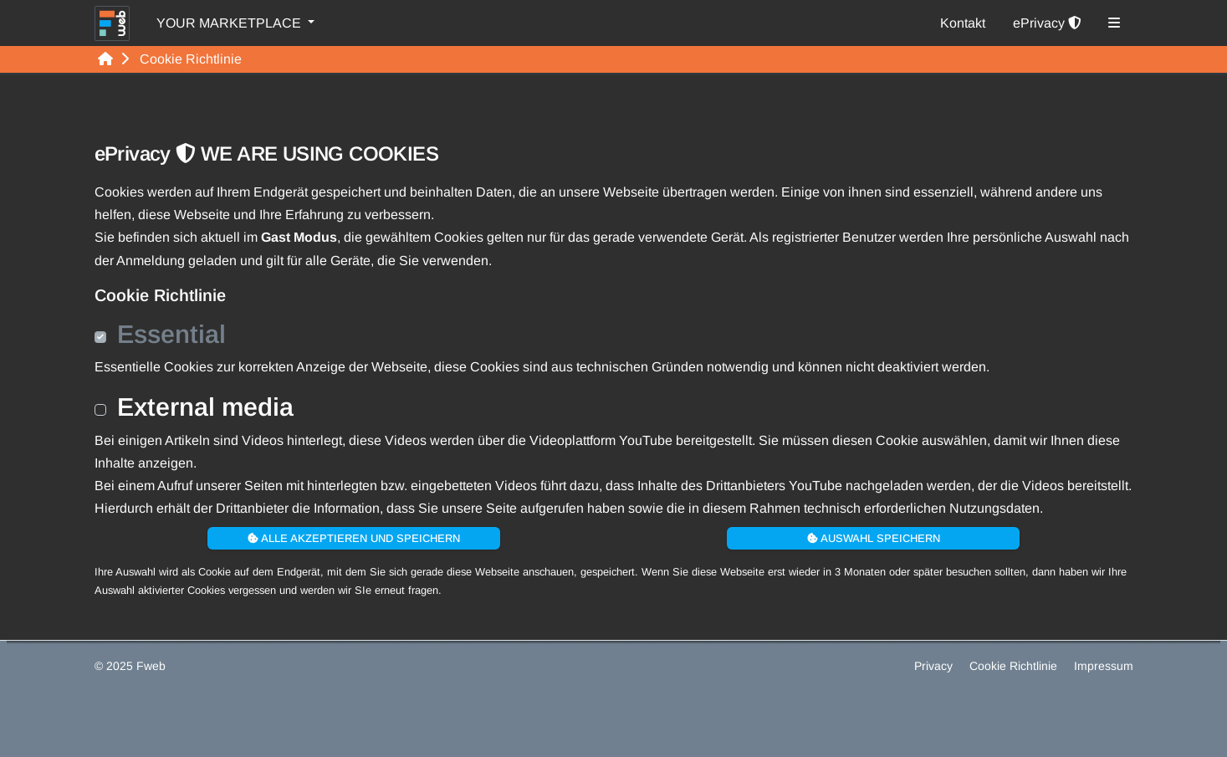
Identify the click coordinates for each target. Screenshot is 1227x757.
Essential (171, 334)
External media (205, 406)
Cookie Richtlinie (1015, 666)
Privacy (935, 666)
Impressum (1103, 666)
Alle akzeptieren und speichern (354, 538)
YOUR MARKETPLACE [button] (230, 23)
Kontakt (962, 23)
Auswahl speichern (873, 538)
